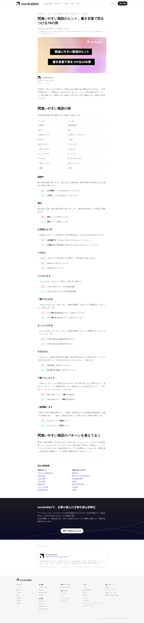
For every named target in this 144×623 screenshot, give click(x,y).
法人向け (66, 3)
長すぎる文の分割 (78, 484)
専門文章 (85, 595)
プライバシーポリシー (110, 590)
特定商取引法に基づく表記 (111, 595)
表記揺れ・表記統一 (44, 587)
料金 (58, 3)
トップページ (20, 587)
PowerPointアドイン (44, 606)
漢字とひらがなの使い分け (81, 476)
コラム (84, 597)
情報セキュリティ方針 (110, 592)
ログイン (112, 3)
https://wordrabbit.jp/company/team (57, 557)
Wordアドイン (42, 604)
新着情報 (19, 597)
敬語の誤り (41, 484)
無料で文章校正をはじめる (72, 531)
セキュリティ (64, 593)
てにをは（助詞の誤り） (46, 473)
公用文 (74, 490)
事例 (72, 3)
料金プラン (19, 590)
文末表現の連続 (77, 478)
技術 (62, 596)
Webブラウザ (42, 601)
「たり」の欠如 (43, 487)
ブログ (78, 3)
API (39, 611)
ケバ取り (75, 487)
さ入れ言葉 (41, 478)
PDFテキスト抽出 (65, 587)
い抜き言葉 (41, 481)
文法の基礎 (86, 600)
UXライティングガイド (88, 605)
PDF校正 (41, 590)
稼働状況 (19, 600)
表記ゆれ (75, 473)
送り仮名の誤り (43, 490)
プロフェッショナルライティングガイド (93, 603)
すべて (84, 587)
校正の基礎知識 (57, 14)
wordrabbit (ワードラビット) (111, 618)
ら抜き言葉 (41, 476)
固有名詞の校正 (42, 592)
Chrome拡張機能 (43, 609)
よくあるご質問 (65, 598)
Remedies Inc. (124, 618)
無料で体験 (122, 3)
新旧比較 (41, 595)
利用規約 (107, 587)
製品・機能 (48, 3)
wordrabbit (41, 14)
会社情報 (19, 603)
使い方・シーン (87, 592)
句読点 (74, 481)
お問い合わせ (64, 601)
